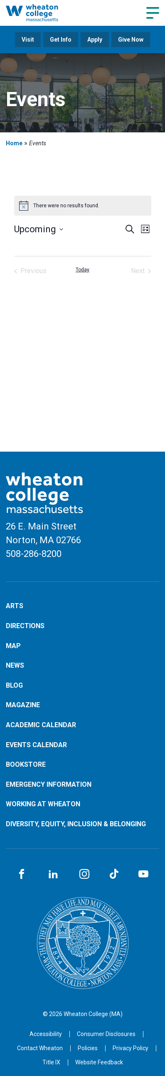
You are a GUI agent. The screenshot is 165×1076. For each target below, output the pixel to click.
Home (14, 143)
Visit (28, 39)
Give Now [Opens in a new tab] (130, 39)
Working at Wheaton (43, 804)
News (15, 665)
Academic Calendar (41, 725)
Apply (94, 39)
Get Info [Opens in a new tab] (60, 39)
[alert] (82, 206)
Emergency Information (48, 784)
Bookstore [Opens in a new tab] (26, 764)
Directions (25, 626)
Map (13, 646)
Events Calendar (36, 745)
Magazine (23, 705)
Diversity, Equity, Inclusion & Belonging (76, 824)
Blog (14, 685)
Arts (14, 606)
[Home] (41, 13)
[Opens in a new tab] (40, 1048)
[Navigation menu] (152, 13)
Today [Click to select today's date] (82, 270)
